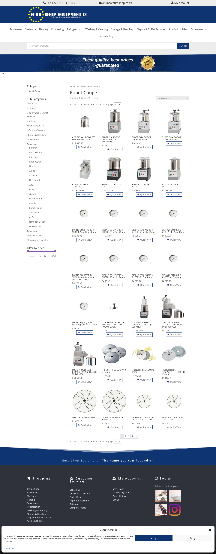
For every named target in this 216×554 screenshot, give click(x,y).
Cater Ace (34, 157)
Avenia (32, 203)
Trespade (34, 212)
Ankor (32, 170)
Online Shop (33, 488)
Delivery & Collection (80, 493)
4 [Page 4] (132, 436)
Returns (74, 504)
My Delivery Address (122, 492)
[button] (210, 529)
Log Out (116, 499)
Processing (57, 34)
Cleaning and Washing (38, 240)
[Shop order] (172, 98)
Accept (153, 538)
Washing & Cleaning (96, 34)
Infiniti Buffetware (36, 130)
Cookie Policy (9, 548)
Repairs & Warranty (79, 500)
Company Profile (78, 507)
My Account (118, 488)
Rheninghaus (36, 161)
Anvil (31, 184)
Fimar (32, 166)
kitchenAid (34, 180)
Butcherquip (35, 152)
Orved (32, 189)
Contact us (75, 489)
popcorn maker (34, 235)
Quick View (85, 147)
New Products (34, 226)
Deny (192, 538)
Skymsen (33, 175)
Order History (76, 497)
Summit (33, 147)
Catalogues (197, 34)
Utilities (31, 121)
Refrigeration (74, 34)
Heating (43, 34)
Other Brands (36, 198)
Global (32, 194)
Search (183, 45)
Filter (31, 256)
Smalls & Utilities (177, 34)
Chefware (30, 34)
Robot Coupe (35, 207)
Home (72, 86)
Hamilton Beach (37, 221)
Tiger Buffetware (35, 125)
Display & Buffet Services (150, 34)
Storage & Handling (122, 34)
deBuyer (33, 217)
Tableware (16, 34)
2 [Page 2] (125, 436)
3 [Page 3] (128, 436)
